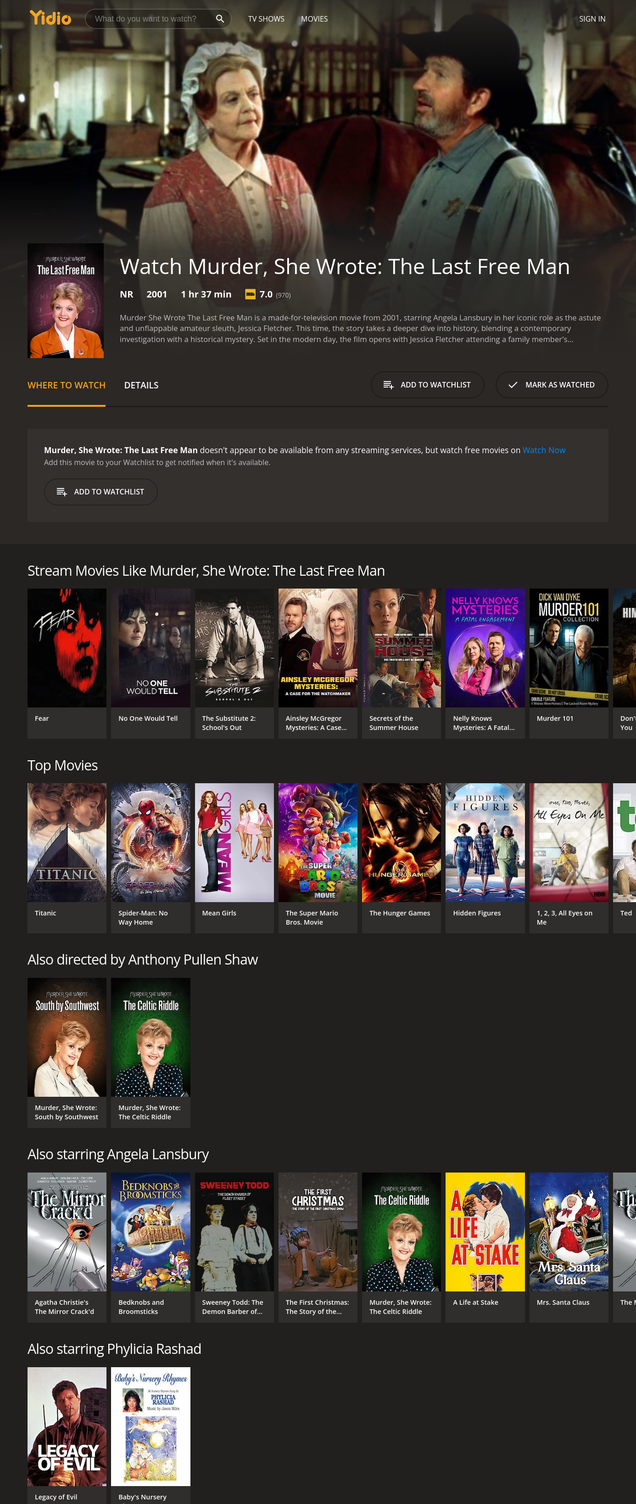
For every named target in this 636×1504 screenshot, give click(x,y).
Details (141, 385)
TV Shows (266, 19)
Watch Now (544, 449)
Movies (314, 19)
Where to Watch (67, 385)
